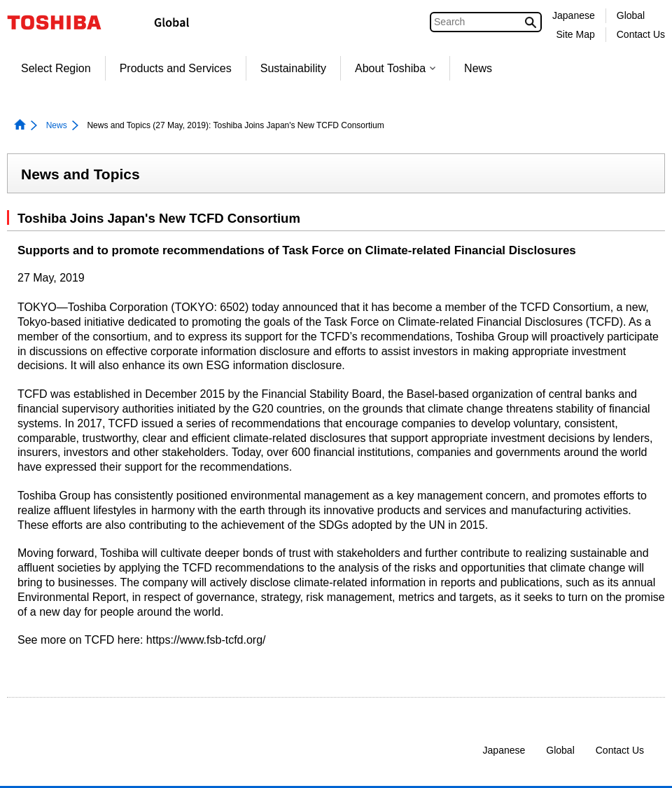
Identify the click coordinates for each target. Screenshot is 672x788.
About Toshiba (395, 68)
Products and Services (176, 68)
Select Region (56, 68)
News (478, 68)
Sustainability (293, 68)
